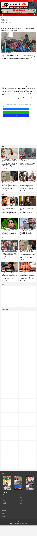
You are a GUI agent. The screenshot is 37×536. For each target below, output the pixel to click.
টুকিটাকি (3, 270)
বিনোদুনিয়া (22, 205)
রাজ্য (1, 17)
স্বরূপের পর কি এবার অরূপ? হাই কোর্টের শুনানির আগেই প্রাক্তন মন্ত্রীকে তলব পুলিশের (9, 251)
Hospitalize (19, 104)
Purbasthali (13, 104)
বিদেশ (4, 499)
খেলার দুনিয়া (5, 502)
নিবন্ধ (20, 494)
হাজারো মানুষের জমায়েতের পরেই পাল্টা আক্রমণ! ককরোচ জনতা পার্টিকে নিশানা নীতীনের (9, 208)
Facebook (16, 109)
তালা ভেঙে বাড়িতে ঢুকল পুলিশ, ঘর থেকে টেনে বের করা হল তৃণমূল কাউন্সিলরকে (27, 230)
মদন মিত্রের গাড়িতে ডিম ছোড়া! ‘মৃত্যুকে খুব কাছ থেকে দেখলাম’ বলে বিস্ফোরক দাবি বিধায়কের (27, 183)
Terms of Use (4, 515)
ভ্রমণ (20, 496)
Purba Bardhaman (27, 104)
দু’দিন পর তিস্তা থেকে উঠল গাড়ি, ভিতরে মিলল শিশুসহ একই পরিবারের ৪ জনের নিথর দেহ (9, 160)
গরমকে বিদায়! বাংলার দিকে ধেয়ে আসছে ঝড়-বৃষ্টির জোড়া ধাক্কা (27, 160)
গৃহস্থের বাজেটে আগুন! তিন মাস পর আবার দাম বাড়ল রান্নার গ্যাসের (27, 273)
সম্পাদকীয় (4, 505)
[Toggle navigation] (2, 15)
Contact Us (4, 516)
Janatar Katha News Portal (22, 523)
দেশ (3, 205)
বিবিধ (21, 502)
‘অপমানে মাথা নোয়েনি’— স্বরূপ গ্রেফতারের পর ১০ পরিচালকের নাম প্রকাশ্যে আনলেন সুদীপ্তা (27, 208)
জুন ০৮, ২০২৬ (4, 168)
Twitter (15, 115)
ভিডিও (21, 503)
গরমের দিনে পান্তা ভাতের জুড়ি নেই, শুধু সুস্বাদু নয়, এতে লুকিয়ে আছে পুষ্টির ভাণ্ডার (9, 273)
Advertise (4, 512)
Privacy (3, 513)
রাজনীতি (4, 500)
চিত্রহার (21, 500)
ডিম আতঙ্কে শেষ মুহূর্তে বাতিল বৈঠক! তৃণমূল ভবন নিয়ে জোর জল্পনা (9, 230)
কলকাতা (3, 227)
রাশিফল (21, 497)
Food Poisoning (7, 104)
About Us (4, 510)
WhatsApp (16, 112)
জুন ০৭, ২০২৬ (22, 167)
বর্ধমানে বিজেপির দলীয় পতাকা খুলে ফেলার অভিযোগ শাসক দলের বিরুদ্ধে (20, 98)
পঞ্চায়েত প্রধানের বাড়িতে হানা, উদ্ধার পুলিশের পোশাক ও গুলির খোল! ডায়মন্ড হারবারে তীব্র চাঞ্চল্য (8, 183)
